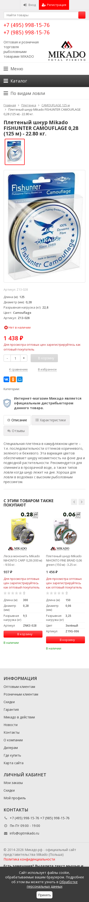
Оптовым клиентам (19, 686)
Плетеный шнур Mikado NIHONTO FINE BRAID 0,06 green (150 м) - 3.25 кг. (64, 560)
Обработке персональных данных (52, 884)
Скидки (9, 702)
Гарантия (11, 709)
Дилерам (11, 747)
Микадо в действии (19, 717)
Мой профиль (15, 798)
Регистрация (54, 5)
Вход (29, 5)
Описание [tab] (17, 420)
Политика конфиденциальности (29, 859)
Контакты (11, 732)
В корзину (22, 634)
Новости (11, 724)
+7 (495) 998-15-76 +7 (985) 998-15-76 (27, 28)
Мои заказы (13, 782)
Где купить (12, 755)
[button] (74, 502)
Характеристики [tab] (50, 420)
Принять (44, 895)
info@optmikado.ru (24, 833)
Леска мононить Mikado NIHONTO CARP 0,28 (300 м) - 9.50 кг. (23, 560)
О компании (13, 740)
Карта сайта (13, 763)
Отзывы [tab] (16, 430)
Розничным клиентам (21, 694)
